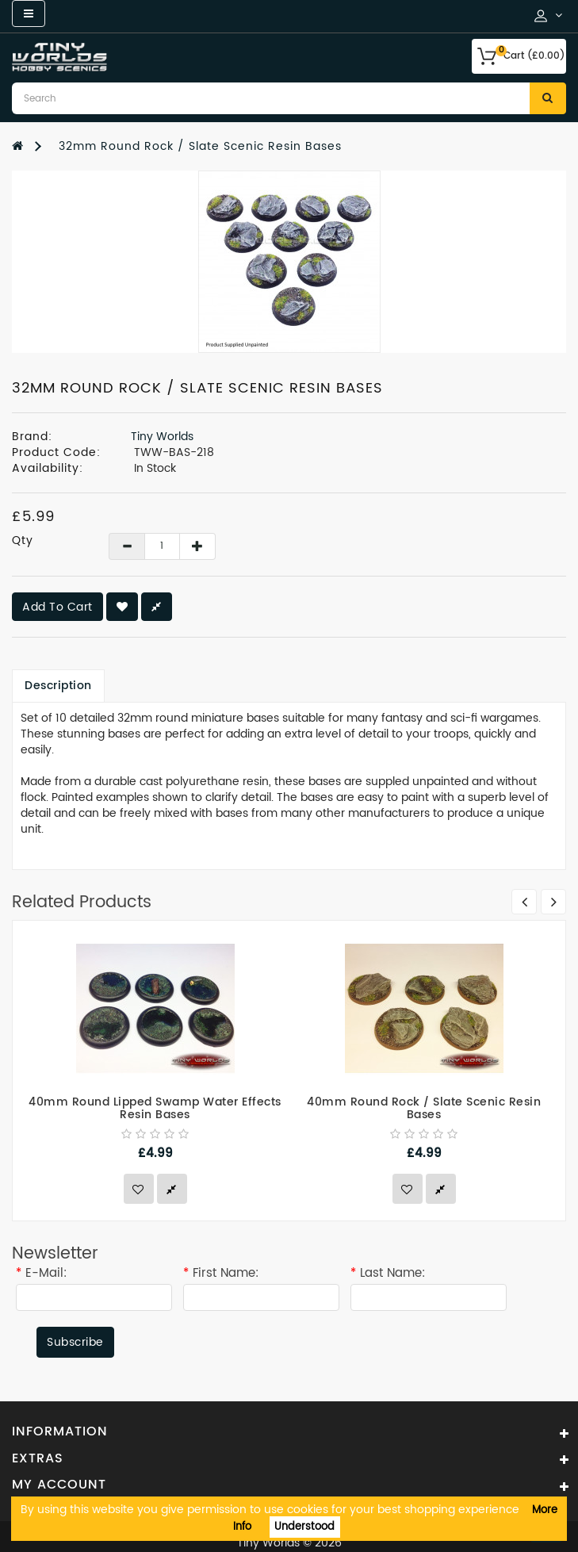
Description (58, 685)
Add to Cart (57, 607)
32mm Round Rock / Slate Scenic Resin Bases (200, 146)
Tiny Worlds (162, 436)
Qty (22, 541)
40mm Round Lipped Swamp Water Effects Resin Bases (155, 1109)
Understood (304, 1527)
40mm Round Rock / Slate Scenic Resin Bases (424, 1109)
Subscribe (75, 1342)
